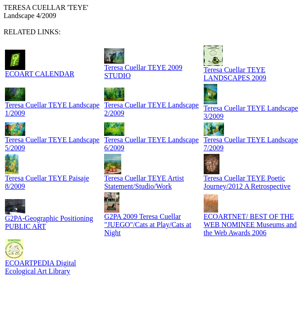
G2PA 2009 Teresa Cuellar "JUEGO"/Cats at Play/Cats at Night (147, 225)
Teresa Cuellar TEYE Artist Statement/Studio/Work (144, 182)
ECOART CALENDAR (39, 74)
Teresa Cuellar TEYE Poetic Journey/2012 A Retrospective (247, 182)
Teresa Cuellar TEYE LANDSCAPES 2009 (235, 74)
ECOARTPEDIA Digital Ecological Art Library (40, 267)
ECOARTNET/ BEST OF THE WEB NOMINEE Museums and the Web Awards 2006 (250, 225)
